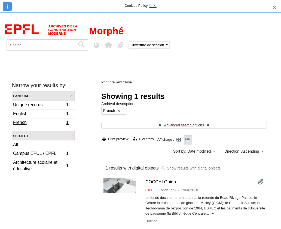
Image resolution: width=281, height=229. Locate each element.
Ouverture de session (147, 45)
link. (153, 6)
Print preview (115, 139)
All (15, 144)
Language (22, 95)
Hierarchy (143, 139)
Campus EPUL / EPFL (41, 154)
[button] (108, 45)
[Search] (41, 45)
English (41, 114)
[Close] (274, 7)
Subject (20, 135)
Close (127, 82)
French (41, 123)
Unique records (41, 105)
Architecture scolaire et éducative (41, 165)
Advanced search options (184, 125)
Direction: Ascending (242, 151)
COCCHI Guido (160, 181)
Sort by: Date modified (192, 151)
